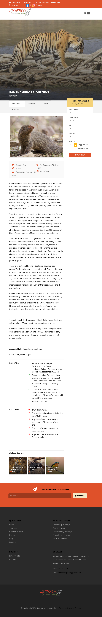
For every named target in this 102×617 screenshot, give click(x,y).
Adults (72, 142)
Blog (11, 539)
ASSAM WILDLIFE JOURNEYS (54, 468)
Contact (12, 542)
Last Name (73, 118)
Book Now (80, 155)
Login (38, 5)
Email (71, 126)
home (11, 525)
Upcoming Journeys (61, 525)
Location (44, 103)
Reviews (15, 110)
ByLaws (12, 559)
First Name (73, 110)
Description (17, 103)
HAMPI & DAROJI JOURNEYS (35, 468)
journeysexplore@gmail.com (48, 2)
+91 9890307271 (65, 568)
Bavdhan (13, 5)
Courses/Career (16, 532)
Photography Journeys (62, 532)
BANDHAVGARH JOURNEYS (16, 468)
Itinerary (31, 103)
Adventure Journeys (61, 535)
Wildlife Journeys (60, 539)
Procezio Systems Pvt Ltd (70, 608)
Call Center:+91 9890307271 (20, 2)
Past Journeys (59, 528)
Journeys (13, 528)
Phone (72, 134)
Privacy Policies (15, 556)
